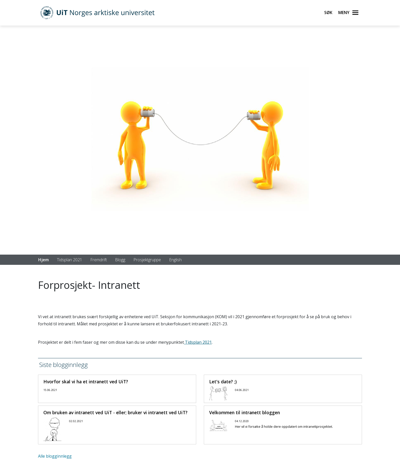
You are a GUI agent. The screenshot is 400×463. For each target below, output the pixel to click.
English (175, 260)
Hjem (43, 260)
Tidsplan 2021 (69, 260)
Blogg (120, 260)
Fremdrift (98, 260)
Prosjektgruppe (147, 260)
